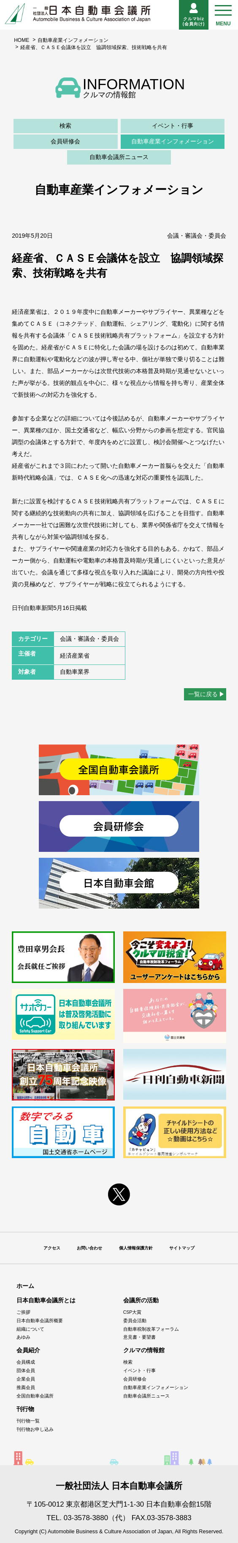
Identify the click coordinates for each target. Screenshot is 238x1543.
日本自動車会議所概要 (39, 1320)
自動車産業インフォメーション (73, 40)
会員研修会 (65, 141)
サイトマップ (182, 1248)
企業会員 (25, 1378)
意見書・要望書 (139, 1337)
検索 (65, 125)
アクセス (51, 1248)
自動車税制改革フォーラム (151, 1329)
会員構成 (25, 1362)
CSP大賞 (132, 1312)
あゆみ (23, 1337)
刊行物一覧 (28, 1420)
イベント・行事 (172, 125)
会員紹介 (28, 1350)
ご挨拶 (23, 1312)
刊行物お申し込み (35, 1429)
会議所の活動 (141, 1300)
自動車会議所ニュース (119, 157)
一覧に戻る (203, 694)
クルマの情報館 (144, 1350)
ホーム (25, 1285)
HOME (21, 40)
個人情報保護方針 (136, 1248)
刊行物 (25, 1409)
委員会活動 (134, 1320)
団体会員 (25, 1370)
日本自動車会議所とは (46, 1300)
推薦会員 (25, 1387)
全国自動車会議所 (35, 1395)
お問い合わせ (89, 1248)
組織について (30, 1329)
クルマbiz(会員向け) (194, 14)
